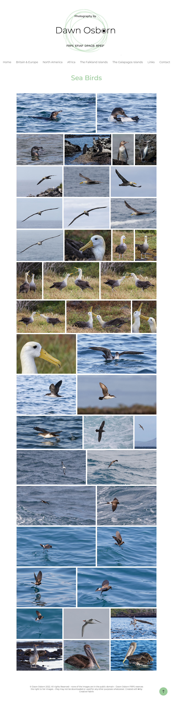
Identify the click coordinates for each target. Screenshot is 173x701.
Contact (164, 62)
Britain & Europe (27, 62)
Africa (71, 62)
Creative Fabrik (86, 691)
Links (151, 62)
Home (7, 62)
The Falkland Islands (94, 62)
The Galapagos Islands (128, 62)
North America (53, 62)
